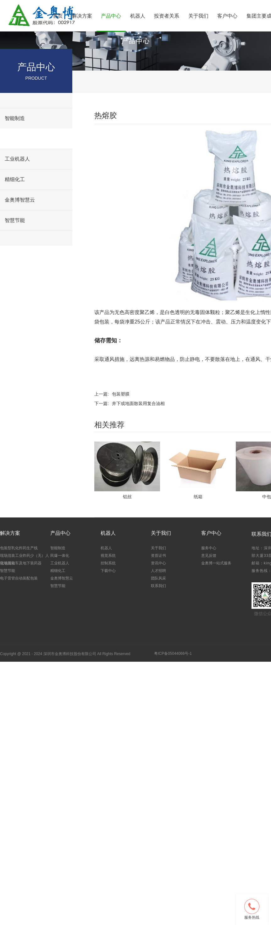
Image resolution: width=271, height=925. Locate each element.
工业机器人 (17, 159)
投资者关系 (166, 16)
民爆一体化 (17, 138)
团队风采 (158, 578)
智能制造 (15, 118)
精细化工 (15, 179)
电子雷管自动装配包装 (19, 578)
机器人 (137, 16)
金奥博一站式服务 (216, 563)
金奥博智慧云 (20, 200)
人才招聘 (158, 570)
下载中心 (108, 570)
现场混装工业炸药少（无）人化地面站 (24, 558)
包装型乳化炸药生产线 (19, 548)
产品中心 (111, 16)
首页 (58, 16)
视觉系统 (108, 555)
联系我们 (158, 586)
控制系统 (108, 563)
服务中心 (208, 548)
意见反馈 (208, 555)
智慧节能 (15, 220)
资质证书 (158, 555)
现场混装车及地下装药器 (20, 563)
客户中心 (227, 16)
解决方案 (82, 16)
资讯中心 (158, 563)
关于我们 (198, 16)
